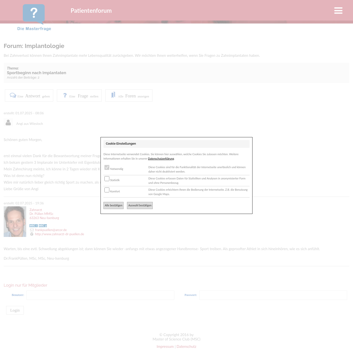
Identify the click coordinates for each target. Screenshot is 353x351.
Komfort (112, 191)
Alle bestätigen (113, 205)
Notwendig (113, 168)
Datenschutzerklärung (161, 158)
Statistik (112, 180)
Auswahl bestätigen (139, 205)
